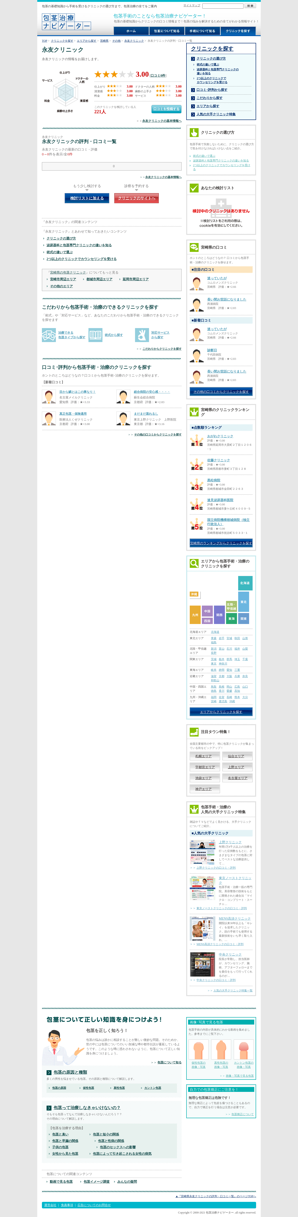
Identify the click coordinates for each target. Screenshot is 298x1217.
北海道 (215, 632)
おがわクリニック (220, 436)
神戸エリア (203, 789)
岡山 (229, 686)
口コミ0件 (158, 75)
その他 (116, 40)
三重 (237, 670)
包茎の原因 (59, 1088)
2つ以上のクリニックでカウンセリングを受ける (82, 259)
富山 (221, 648)
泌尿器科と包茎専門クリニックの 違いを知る (218, 71)
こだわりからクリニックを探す (162, 348)
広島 (237, 686)
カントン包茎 (152, 1088)
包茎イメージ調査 (97, 1181)
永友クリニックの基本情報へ (162, 121)
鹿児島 (223, 701)
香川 (221, 690)
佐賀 (221, 697)
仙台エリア (236, 756)
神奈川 (223, 663)
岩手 (221, 638)
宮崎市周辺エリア (63, 279)
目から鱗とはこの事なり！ (77, 392)
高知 (237, 690)
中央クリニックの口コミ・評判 (216, 980)
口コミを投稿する (166, 109)
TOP (44, 40)
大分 (245, 697)
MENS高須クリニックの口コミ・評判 (220, 944)
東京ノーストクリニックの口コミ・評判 (221, 908)
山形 (245, 638)
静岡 (221, 670)
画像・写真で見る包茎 (240, 1075)
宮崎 (214, 701)
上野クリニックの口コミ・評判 (216, 867)
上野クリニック (230, 842)
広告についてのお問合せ (94, 1205)
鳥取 (214, 686)
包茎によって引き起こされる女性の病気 (122, 1153)
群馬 (229, 659)
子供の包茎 (60, 1147)
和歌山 (215, 680)
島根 (221, 686)
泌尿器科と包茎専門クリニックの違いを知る (79, 245)
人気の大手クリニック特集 (216, 114)
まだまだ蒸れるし (146, 413)
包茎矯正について (242, 1114)
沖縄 (232, 701)
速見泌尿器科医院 (220, 500)
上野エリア (236, 767)
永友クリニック (134, 40)
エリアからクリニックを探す (221, 712)
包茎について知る (169, 1062)
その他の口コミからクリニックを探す (158, 434)
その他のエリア (61, 286)
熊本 (237, 697)
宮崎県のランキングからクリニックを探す (221, 543)
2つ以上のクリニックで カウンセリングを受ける (212, 80)
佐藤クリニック (218, 460)
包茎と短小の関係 (106, 1134)
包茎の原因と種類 (70, 1072)
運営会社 (50, 1205)
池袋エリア (203, 778)
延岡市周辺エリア (136, 279)
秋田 (237, 638)
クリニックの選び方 (61, 238)
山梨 (245, 648)
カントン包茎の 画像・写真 (244, 1054)
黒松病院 (213, 480)
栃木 (221, 659)
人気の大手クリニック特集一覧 (233, 990)
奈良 (245, 676)
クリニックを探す (62, 40)
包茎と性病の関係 (111, 1141)
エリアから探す (86, 40)
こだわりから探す (209, 98)
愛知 (229, 670)
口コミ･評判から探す (211, 90)
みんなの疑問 (127, 1181)
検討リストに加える (87, 198)
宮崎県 (104, 40)
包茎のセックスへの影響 (118, 1147)
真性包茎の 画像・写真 (221, 1054)
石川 (229, 648)
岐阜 (214, 670)
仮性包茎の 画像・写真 (199, 1054)
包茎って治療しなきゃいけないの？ (87, 1108)
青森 (214, 638)
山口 (245, 686)
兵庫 (237, 676)
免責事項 (67, 1205)
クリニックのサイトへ (136, 198)
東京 (214, 663)
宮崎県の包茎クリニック (68, 272)
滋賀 (214, 676)
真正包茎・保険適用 (73, 413)
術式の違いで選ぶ (60, 252)
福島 (214, 642)
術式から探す (114, 335)
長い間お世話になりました (226, 299)
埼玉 (237, 659)
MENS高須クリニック (235, 918)
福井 (237, 648)
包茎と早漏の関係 (65, 1141)
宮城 (229, 638)
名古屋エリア (237, 778)
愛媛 (229, 690)
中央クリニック (230, 954)
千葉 (245, 659)
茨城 (214, 659)
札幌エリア (203, 756)
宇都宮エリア (205, 767)
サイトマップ (191, 5)
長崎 (229, 697)
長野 (214, 653)
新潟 (214, 648)
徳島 (214, 690)
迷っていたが (217, 278)
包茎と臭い (60, 1134)
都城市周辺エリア (99, 279)
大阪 (229, 676)
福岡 (214, 697)
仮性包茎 (88, 1088)
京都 (221, 676)
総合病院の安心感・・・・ (152, 392)
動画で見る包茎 (61, 1181)
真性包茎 (119, 1088)
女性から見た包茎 (65, 1153)
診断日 (212, 350)
